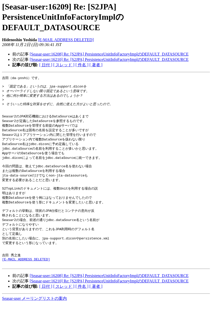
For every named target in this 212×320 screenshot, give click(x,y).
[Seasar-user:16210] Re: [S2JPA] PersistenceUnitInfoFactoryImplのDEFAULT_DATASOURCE (109, 59)
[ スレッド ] (64, 65)
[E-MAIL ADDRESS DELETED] (66, 40)
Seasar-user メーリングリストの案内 (34, 315)
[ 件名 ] (82, 65)
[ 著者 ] (95, 65)
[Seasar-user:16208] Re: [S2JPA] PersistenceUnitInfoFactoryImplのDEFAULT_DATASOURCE (109, 54)
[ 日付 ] (45, 65)
